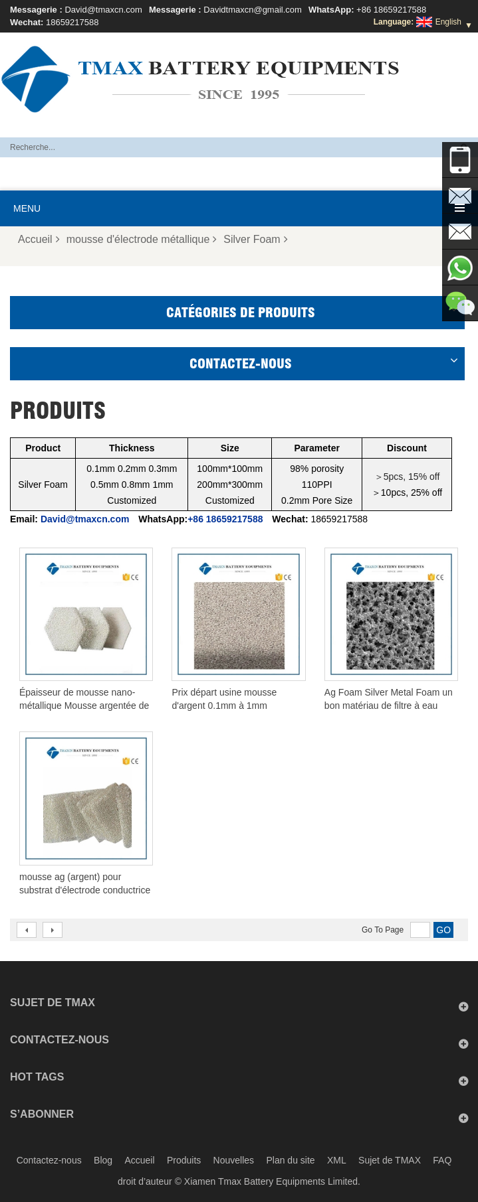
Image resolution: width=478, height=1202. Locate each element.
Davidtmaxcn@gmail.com (252, 10)
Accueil (39, 239)
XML (336, 1160)
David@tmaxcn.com (103, 10)
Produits (184, 1160)
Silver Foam (255, 239)
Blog (103, 1160)
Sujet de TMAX (389, 1160)
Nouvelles (233, 1160)
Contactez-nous (49, 1160)
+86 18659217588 (391, 10)
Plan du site (290, 1160)
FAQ (442, 1160)
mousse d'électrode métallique (141, 239)
